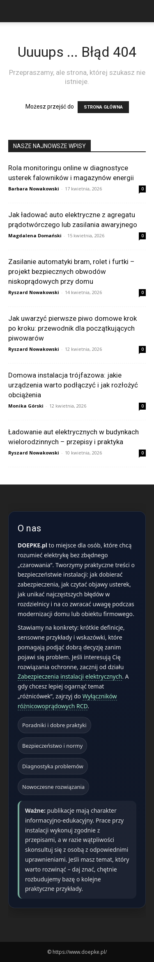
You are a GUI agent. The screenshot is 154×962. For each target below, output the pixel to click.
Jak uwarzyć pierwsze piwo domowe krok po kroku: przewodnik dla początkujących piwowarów (72, 328)
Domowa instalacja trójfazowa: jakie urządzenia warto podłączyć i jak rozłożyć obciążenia (73, 385)
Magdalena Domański (35, 235)
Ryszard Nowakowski (33, 292)
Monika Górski (26, 406)
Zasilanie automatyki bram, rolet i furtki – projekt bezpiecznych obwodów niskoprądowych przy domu (71, 271)
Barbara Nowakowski (33, 188)
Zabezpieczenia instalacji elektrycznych (70, 676)
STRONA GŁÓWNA (103, 107)
